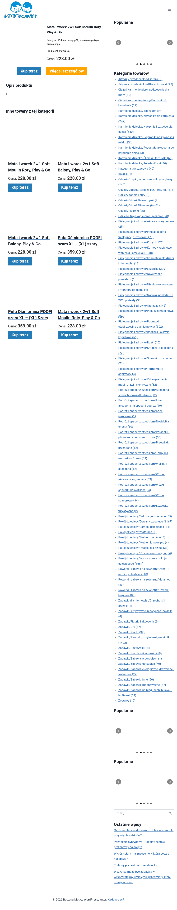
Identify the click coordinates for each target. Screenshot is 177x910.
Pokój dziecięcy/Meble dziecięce (141, 537)
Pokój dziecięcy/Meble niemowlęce (143, 542)
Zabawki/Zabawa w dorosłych (140, 658)
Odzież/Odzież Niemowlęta (139, 205)
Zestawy (127, 700)
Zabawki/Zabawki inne (136, 679)
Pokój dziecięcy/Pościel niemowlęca (145, 553)
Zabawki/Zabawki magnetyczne (142, 685)
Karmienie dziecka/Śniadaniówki (142, 163)
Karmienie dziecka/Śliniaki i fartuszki (145, 158)
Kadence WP (116, 899)
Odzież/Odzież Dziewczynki (138, 200)
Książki (125, 174)
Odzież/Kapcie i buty (134, 195)
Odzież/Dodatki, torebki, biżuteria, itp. (145, 189)
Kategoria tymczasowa (136, 168)
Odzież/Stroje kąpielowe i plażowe (143, 216)
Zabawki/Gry (129, 627)
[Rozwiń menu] (169, 9)
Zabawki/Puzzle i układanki (140, 653)
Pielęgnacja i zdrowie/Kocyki (141, 242)
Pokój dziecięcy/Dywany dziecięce (145, 521)
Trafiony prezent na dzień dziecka (135, 865)
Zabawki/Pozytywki (134, 648)
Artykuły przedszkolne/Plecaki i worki (145, 84)
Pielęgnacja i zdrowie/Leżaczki (142, 268)
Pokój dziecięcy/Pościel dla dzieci (143, 548)
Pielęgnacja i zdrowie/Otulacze (142, 305)
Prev (118, 42)
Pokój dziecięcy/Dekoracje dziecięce (145, 516)
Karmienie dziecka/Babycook (139, 110)
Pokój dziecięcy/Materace (137, 532)
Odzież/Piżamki (131, 210)
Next (170, 42)
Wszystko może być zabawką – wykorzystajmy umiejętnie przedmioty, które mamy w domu (142, 877)
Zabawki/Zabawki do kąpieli (139, 663)
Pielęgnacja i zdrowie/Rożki (139, 342)
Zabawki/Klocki (131, 632)
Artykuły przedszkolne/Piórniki (140, 79)
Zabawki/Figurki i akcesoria (138, 621)
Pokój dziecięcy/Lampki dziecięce (144, 527)
